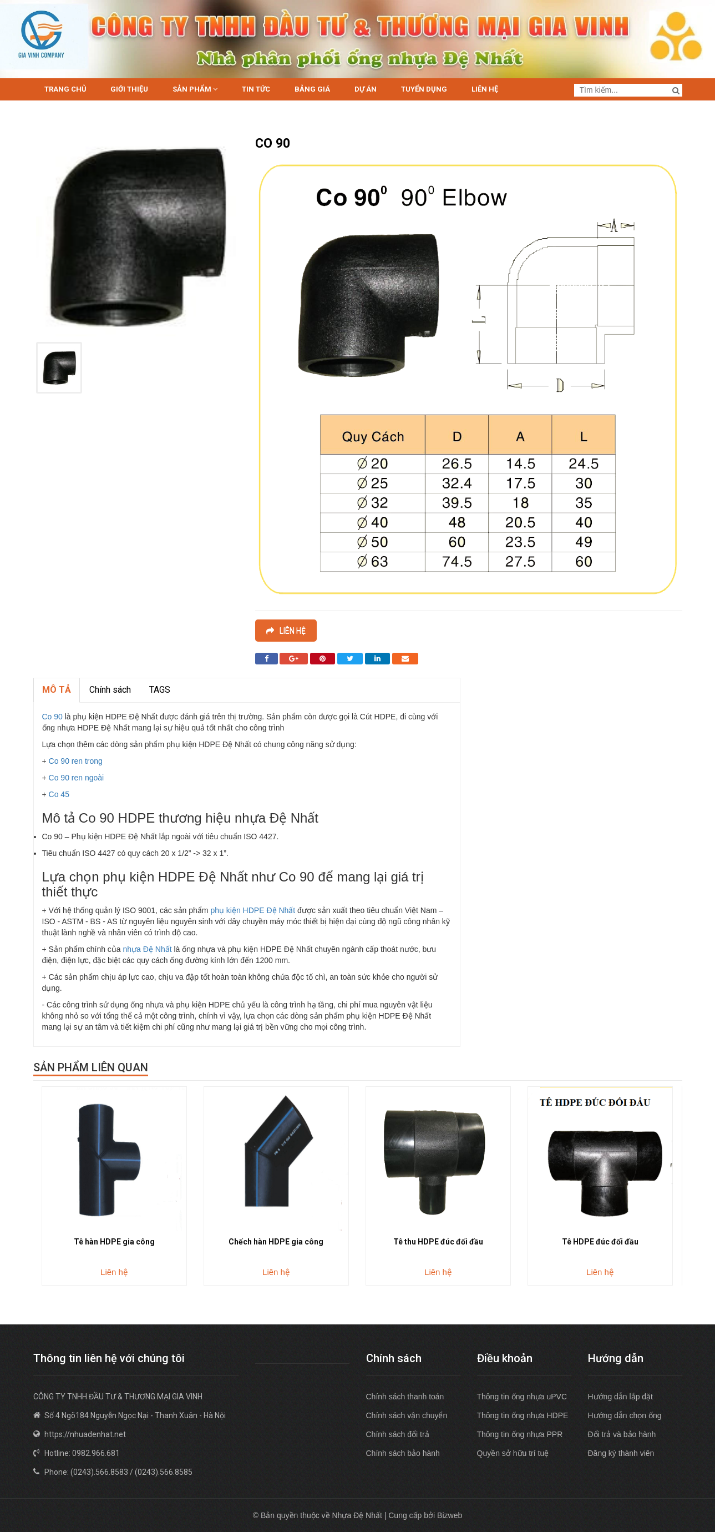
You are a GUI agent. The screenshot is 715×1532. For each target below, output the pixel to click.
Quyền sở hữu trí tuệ (513, 1453)
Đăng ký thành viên (621, 1453)
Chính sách (110, 689)
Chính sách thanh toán (405, 1396)
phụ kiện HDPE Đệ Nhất (252, 910)
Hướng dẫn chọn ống (625, 1415)
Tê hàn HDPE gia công (114, 1241)
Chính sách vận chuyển (407, 1415)
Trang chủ (65, 89)
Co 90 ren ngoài (76, 777)
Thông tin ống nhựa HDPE (523, 1415)
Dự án (365, 89)
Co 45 (59, 794)
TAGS (159, 689)
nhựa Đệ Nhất (147, 949)
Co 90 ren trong (76, 761)
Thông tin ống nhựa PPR (520, 1434)
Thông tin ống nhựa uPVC (522, 1396)
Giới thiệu (129, 89)
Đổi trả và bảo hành (622, 1434)
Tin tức (256, 89)
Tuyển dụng (424, 89)
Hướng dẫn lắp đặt (620, 1396)
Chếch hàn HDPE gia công (276, 1241)
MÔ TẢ (56, 689)
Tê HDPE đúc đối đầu (600, 1241)
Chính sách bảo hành (403, 1453)
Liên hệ (484, 89)
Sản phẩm (195, 89)
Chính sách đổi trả (397, 1434)
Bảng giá (312, 89)
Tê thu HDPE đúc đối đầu (438, 1241)
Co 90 (52, 716)
